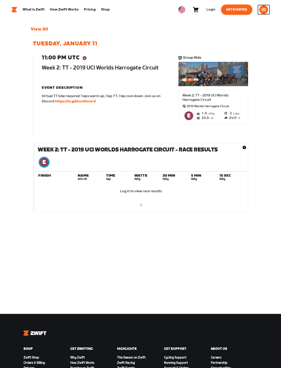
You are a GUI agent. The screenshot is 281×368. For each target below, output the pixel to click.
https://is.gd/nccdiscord (75, 102)
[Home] (14, 10)
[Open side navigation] (263, 9)
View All (39, 29)
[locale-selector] (181, 9)
